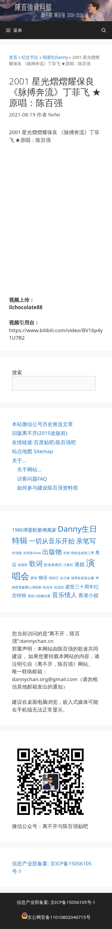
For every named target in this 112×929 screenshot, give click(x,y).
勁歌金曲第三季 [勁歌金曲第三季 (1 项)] (82, 553)
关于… (19, 460)
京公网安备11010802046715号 (58, 917)
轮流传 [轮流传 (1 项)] (48, 587)
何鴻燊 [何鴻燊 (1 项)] (17, 553)
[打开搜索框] (104, 30)
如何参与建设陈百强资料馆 (47, 487)
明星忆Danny (55, 57)
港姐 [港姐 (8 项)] (79, 564)
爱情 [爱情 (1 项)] (33, 578)
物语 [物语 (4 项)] (43, 577)
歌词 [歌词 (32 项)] (36, 563)
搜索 (17, 372)
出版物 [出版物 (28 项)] (52, 551)
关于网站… (29, 469)
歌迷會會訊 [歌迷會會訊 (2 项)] (53, 564)
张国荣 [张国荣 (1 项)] (22, 565)
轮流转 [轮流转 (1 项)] (59, 587)
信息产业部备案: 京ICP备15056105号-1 (56, 902)
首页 (13, 57)
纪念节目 (30, 57)
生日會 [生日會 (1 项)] (65, 578)
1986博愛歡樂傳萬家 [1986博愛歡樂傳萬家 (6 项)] (34, 530)
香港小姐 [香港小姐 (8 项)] (88, 595)
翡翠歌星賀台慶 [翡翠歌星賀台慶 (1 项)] (82, 578)
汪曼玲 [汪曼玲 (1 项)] (68, 565)
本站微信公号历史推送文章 (42, 424)
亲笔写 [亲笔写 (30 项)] (86, 540)
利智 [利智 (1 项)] (66, 553)
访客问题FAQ (32, 478)
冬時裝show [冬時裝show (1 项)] (32, 553)
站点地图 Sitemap (32, 451)
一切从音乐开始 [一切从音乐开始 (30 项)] (52, 540)
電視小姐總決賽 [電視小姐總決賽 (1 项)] (38, 596)
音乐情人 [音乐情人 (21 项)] (64, 595)
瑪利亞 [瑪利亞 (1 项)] (54, 578)
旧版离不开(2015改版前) (39, 433)
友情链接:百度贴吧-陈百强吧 (44, 442)
